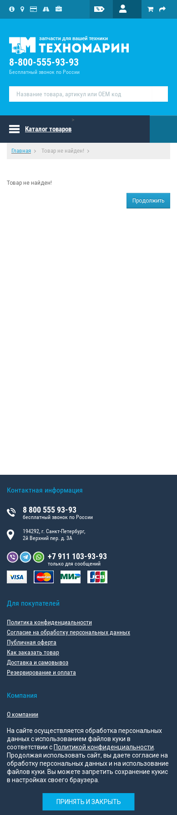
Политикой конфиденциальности (104, 747)
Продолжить (148, 200)
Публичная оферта (31, 642)
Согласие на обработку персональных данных (68, 632)
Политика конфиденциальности (49, 622)
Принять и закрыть (88, 801)
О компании (22, 714)
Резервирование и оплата (41, 672)
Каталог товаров (48, 129)
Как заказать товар (33, 652)
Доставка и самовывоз (37, 662)
